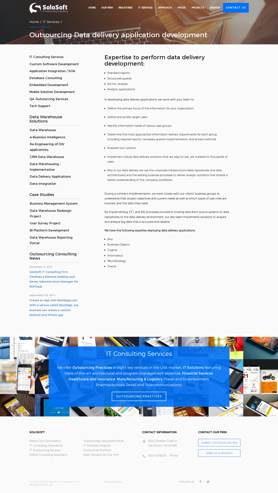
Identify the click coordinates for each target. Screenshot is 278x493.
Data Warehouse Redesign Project (50, 213)
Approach (165, 7)
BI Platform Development (49, 230)
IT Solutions (193, 368)
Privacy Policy (113, 481)
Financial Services (197, 373)
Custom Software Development (54, 64)
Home (92, 7)
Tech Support (39, 106)
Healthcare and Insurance (92, 379)
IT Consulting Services (46, 57)
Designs (215, 7)
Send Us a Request (219, 453)
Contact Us (236, 7)
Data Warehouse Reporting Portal (51, 240)
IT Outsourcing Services (44, 450)
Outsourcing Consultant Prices (103, 441)
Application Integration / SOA (52, 71)
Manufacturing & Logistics (139, 379)
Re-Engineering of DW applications (47, 147)
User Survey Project (45, 223)
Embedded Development (48, 85)
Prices (182, 7)
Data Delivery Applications (50, 176)
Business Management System (54, 203)
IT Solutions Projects (96, 445)
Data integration (43, 184)
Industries (126, 7)
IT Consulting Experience (45, 445)
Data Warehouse (43, 130)
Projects (198, 7)
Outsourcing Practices (92, 368)
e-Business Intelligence (47, 137)
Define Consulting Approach (48, 455)
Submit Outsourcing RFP (219, 442)
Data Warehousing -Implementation (45, 166)
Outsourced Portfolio (97, 450)
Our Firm (107, 7)
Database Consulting (45, 78)
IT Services (145, 7)
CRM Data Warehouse (47, 157)
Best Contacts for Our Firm (101, 455)
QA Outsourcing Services (48, 99)
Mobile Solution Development (52, 92)
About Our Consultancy (45, 441)
